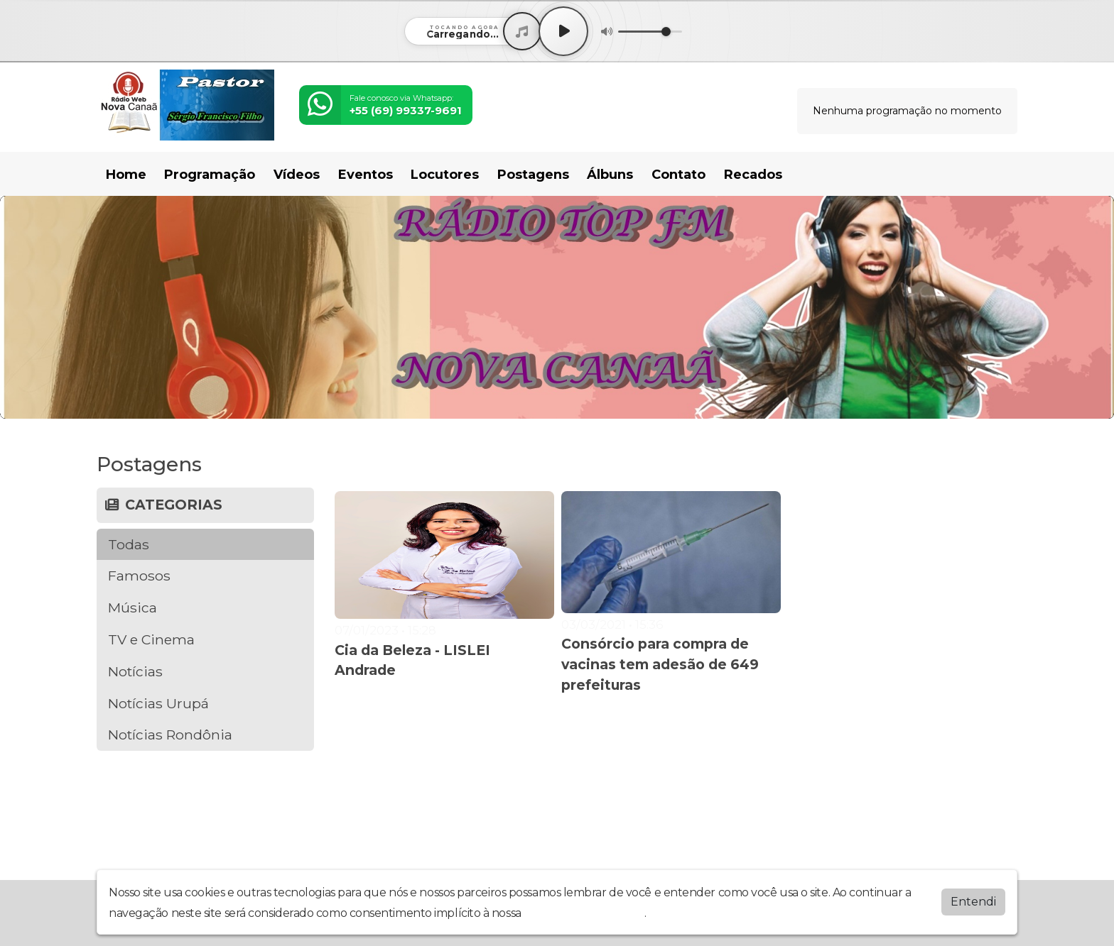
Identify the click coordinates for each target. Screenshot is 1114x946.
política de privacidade (584, 913)
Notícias (135, 671)
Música (132, 607)
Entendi (973, 901)
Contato (678, 174)
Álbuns (610, 174)
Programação (209, 174)
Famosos (139, 575)
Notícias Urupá (158, 703)
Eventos (365, 174)
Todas (128, 544)
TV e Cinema (151, 639)
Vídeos (297, 174)
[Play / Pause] (563, 31)
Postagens (533, 174)
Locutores (445, 174)
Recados (753, 174)
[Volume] (650, 32)
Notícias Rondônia (170, 734)
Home (126, 174)
